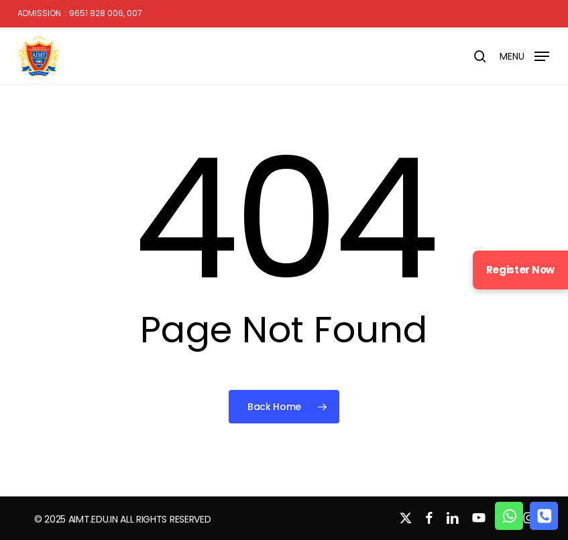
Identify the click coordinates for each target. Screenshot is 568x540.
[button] (524, 55)
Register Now (520, 270)
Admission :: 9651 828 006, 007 (79, 13)
